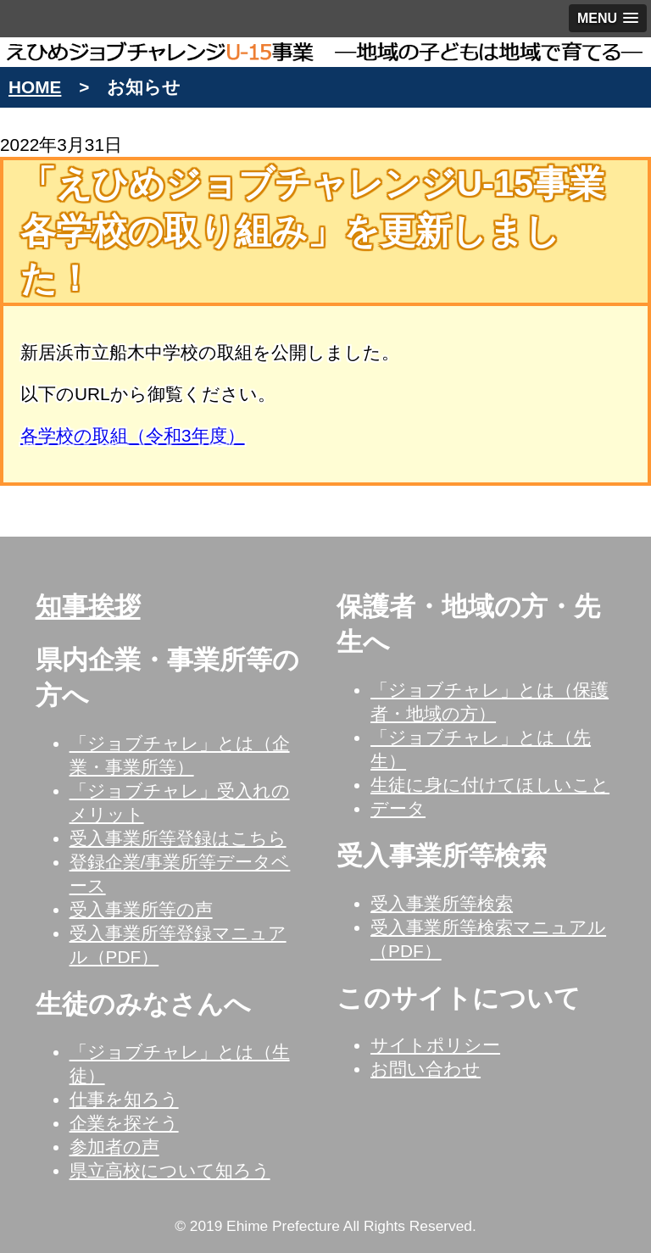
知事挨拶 (88, 606)
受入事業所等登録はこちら (178, 838)
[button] (608, 18)
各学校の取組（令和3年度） (132, 435)
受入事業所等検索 (441, 903)
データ (398, 808)
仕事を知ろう (124, 1099)
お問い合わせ (425, 1068)
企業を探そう (124, 1123)
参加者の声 (114, 1146)
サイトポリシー (435, 1045)
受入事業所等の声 (141, 909)
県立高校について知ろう (170, 1170)
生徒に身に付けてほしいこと (489, 784)
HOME (34, 87)
